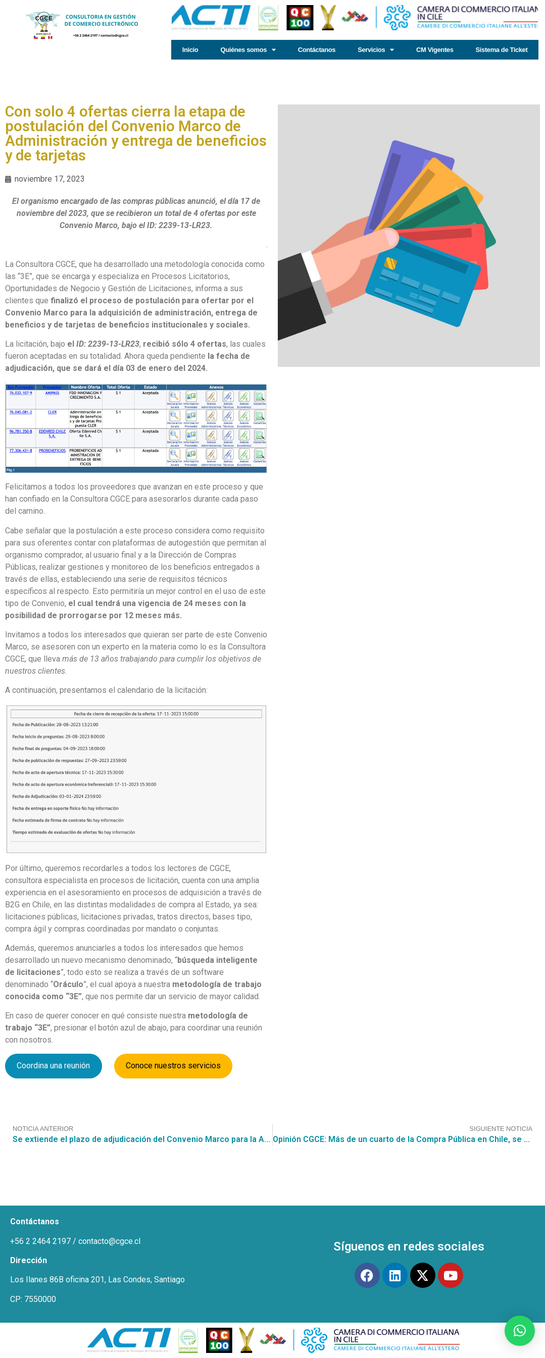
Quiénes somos (247, 49)
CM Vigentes (434, 49)
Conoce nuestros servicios (173, 1065)
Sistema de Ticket (502, 49)
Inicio (190, 49)
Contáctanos (316, 49)
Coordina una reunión (53, 1065)
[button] (520, 1331)
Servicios (376, 49)
